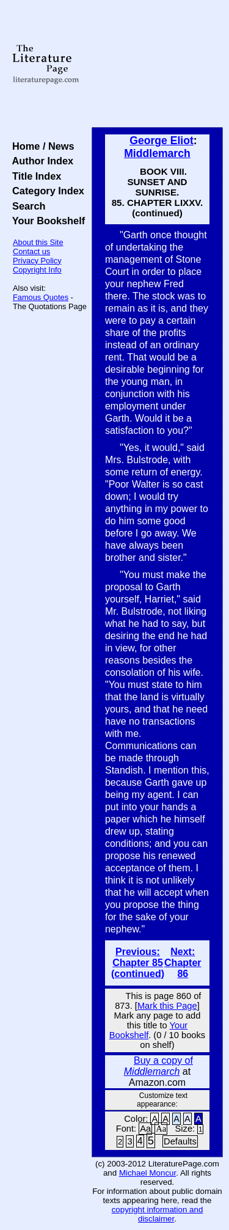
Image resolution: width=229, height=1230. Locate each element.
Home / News (41, 146)
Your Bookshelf (46, 220)
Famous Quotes (40, 297)
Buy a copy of (158, 1066)
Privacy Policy (37, 260)
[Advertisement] (157, 64)
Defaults (180, 1141)
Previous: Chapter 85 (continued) (137, 962)
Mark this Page (167, 1006)
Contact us (31, 251)
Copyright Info (37, 269)
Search (26, 205)
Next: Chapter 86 (182, 962)
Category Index (45, 190)
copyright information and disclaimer (157, 1214)
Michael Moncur (147, 1172)
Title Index (34, 175)
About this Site (38, 242)
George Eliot (161, 140)
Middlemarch (157, 153)
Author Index (40, 160)
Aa (145, 1128)
